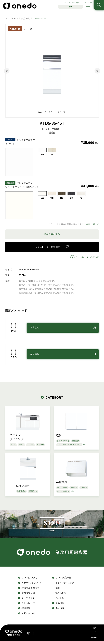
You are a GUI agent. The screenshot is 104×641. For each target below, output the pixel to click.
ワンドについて (29, 577)
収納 (57, 588)
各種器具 (59, 598)
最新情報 (59, 603)
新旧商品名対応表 (31, 587)
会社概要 (59, 608)
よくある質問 (28, 598)
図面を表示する (52, 234)
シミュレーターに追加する (48, 247)
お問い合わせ (28, 613)
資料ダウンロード (31, 593)
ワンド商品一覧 (63, 577)
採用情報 (26, 608)
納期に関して (92, 224)
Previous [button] (7, 71)
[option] (52, 71)
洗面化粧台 (60, 593)
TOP (95, 628)
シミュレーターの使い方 (87, 257)
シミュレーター (29, 603)
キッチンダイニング (64, 583)
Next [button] (97, 71)
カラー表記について (32, 582)
